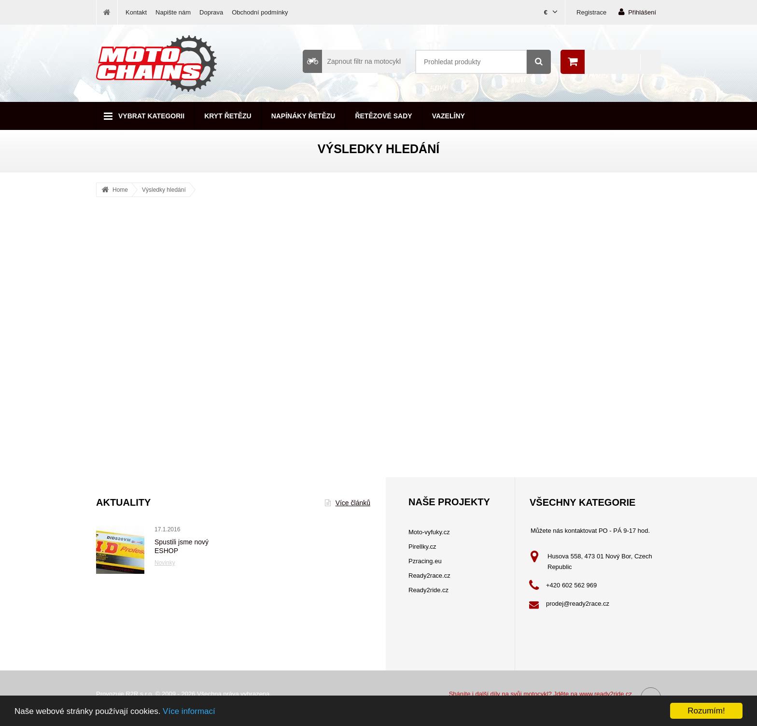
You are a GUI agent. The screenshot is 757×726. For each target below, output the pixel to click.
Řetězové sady (383, 116)
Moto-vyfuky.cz (429, 532)
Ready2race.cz (429, 575)
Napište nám (173, 12)
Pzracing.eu (425, 561)
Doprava (211, 12)
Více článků (347, 503)
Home (120, 189)
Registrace (591, 12)
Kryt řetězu (227, 116)
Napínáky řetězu (303, 116)
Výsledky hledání (164, 189)
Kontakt (136, 12)
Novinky (164, 562)
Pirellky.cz (422, 546)
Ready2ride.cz (428, 590)
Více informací (189, 711)
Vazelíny (448, 116)
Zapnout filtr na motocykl (352, 61)
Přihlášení (637, 12)
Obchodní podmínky (260, 12)
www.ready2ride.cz (605, 694)
